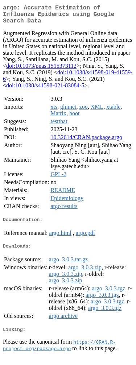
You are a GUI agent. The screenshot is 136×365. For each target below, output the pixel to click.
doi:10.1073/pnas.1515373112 (41, 70)
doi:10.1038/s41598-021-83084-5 (45, 90)
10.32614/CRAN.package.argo (86, 141)
